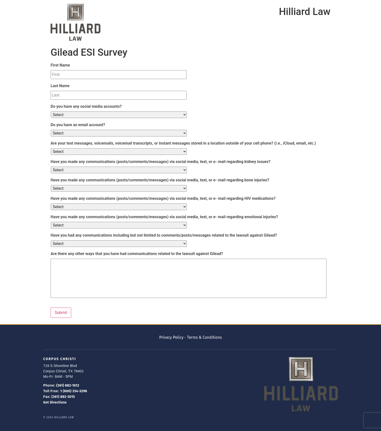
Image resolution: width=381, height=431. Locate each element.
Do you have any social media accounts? (86, 106)
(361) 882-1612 (67, 385)
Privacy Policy (171, 337)
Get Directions (55, 402)
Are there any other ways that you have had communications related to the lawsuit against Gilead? (137, 253)
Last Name (60, 85)
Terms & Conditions (204, 337)
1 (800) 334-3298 (73, 391)
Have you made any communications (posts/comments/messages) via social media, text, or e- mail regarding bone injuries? (160, 180)
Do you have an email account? (78, 124)
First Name (60, 65)
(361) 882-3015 (63, 397)
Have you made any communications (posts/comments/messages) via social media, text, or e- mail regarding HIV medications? (163, 198)
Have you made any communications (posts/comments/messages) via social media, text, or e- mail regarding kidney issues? (160, 161)
